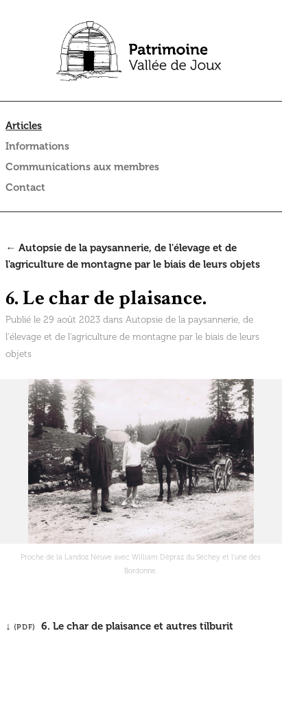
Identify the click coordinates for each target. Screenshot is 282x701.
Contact (25, 187)
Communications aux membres (82, 167)
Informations (37, 146)
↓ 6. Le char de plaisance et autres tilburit (119, 626)
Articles (23, 125)
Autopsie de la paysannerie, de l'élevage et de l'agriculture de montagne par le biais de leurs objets (132, 337)
